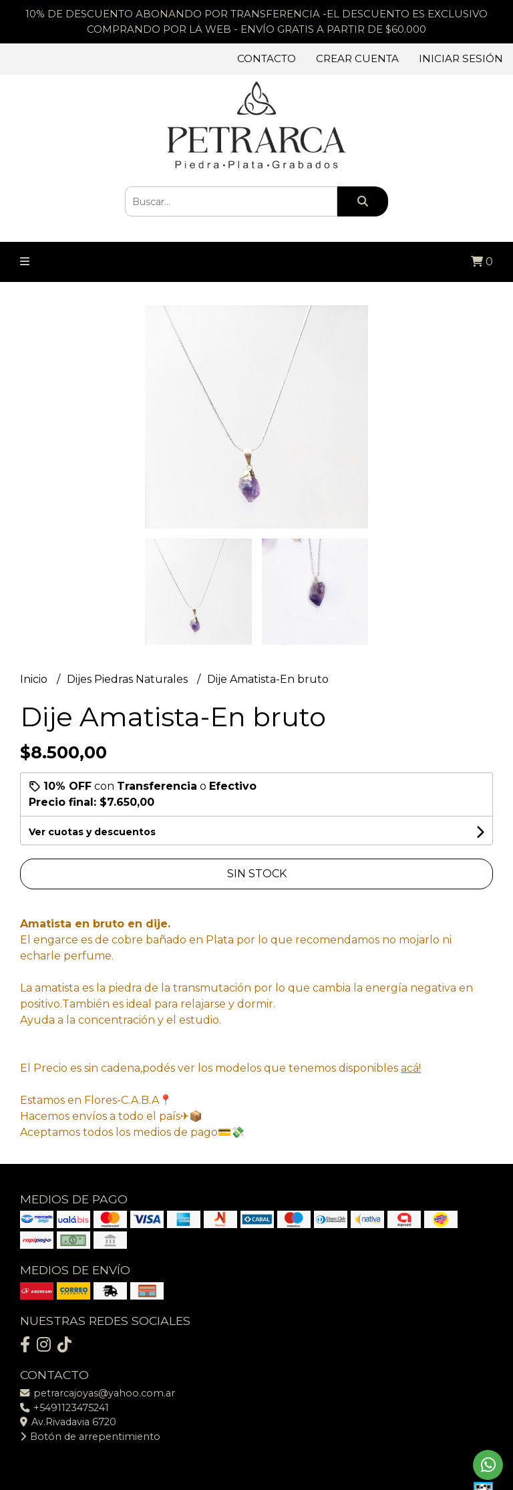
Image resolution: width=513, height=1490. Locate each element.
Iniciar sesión (461, 58)
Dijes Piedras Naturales (128, 679)
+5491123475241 (64, 1408)
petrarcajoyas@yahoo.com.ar (97, 1393)
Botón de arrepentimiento (90, 1437)
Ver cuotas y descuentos (92, 832)
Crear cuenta (357, 58)
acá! (411, 1068)
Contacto (266, 58)
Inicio (35, 679)
